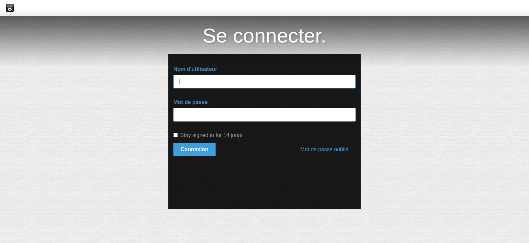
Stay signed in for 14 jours (208, 135)
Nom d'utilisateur (195, 69)
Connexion (194, 149)
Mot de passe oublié (324, 149)
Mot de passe (190, 102)
